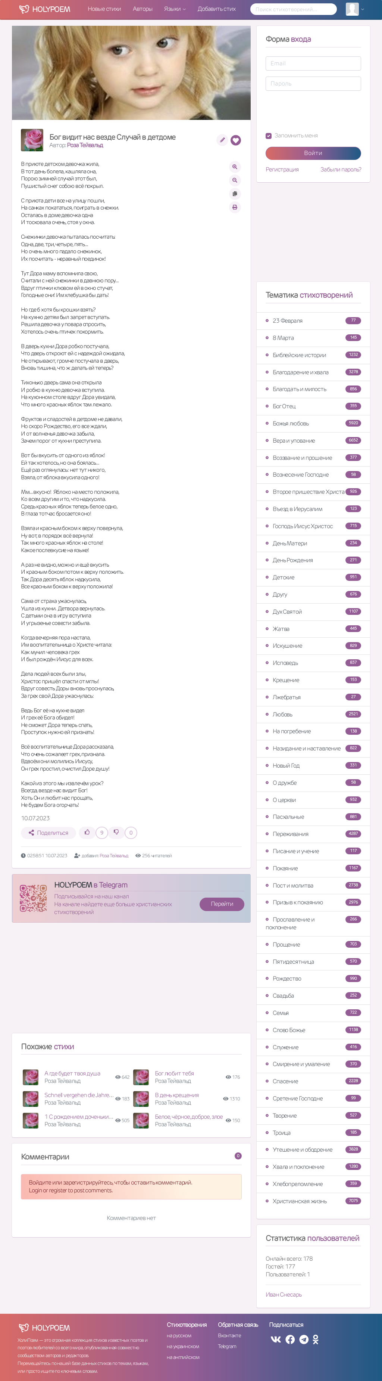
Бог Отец (313, 406)
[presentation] (322, 111)
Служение (313, 1047)
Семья (313, 1013)
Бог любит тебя (174, 1073)
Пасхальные (313, 817)
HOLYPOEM (73, 885)
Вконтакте (229, 1335)
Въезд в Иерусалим (313, 509)
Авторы (142, 9)
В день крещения (177, 1095)
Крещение (313, 680)
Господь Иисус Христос (313, 526)
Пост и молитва (313, 885)
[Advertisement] (131, 981)
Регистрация (282, 169)
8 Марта (313, 338)
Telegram (227, 1346)
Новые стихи (104, 9)
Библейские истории (313, 355)
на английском (183, 1357)
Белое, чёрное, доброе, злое (189, 1117)
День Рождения (313, 560)
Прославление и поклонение (313, 923)
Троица (313, 1133)
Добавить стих (216, 9)
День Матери (313, 543)
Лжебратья (313, 697)
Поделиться (48, 833)
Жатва (313, 629)
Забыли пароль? (340, 169)
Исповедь (313, 663)
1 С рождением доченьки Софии (85, 1117)
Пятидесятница (313, 962)
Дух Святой (313, 612)
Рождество (313, 978)
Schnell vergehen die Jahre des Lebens (90, 1095)
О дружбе (313, 783)
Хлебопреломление (313, 1184)
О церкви (313, 800)
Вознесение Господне (313, 475)
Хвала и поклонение (313, 1167)
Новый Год (313, 766)
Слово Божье (313, 1030)
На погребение (313, 731)
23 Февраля (313, 321)
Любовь (313, 714)
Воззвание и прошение (313, 458)
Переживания (313, 834)
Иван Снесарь (283, 1294)
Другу (313, 594)
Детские (313, 577)
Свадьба (313, 996)
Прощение (313, 944)
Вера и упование (313, 441)
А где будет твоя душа (72, 1073)
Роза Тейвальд (85, 145)
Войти (313, 153)
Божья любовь (313, 423)
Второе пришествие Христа (313, 492)
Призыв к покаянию (313, 902)
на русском (179, 1335)
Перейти (222, 904)
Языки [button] (172, 9)
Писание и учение (313, 851)
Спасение (313, 1081)
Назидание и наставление (313, 748)
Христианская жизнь (313, 1201)
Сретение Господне (313, 1098)
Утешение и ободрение (313, 1150)
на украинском (183, 1346)
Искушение (313, 646)
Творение (313, 1116)
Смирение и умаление (313, 1064)
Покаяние (313, 868)
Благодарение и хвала (313, 372)
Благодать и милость (313, 389)
